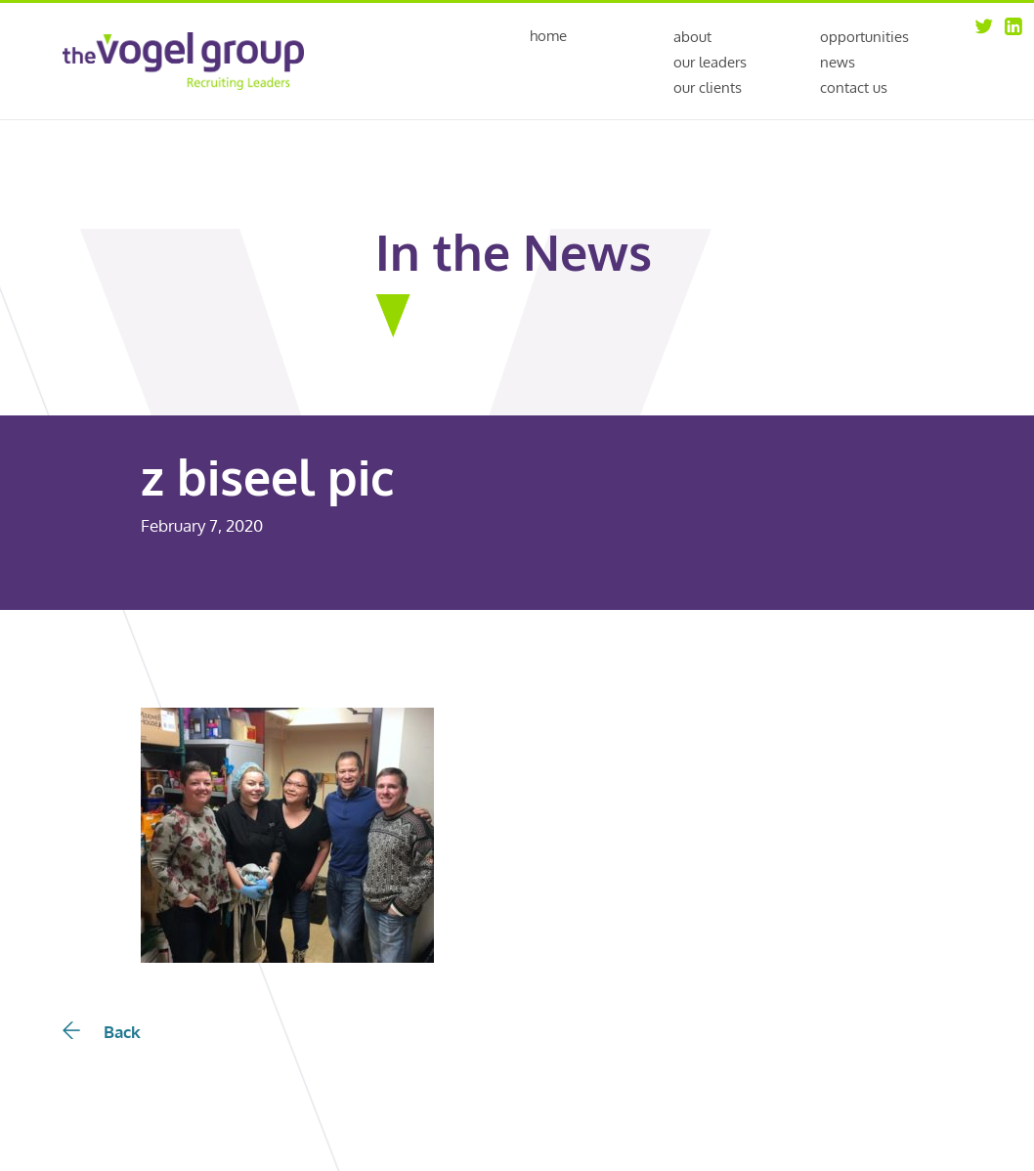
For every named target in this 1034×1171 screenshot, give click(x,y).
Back (102, 1031)
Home (548, 36)
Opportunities (864, 36)
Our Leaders (710, 62)
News (837, 62)
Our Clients (707, 87)
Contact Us (853, 87)
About (692, 36)
